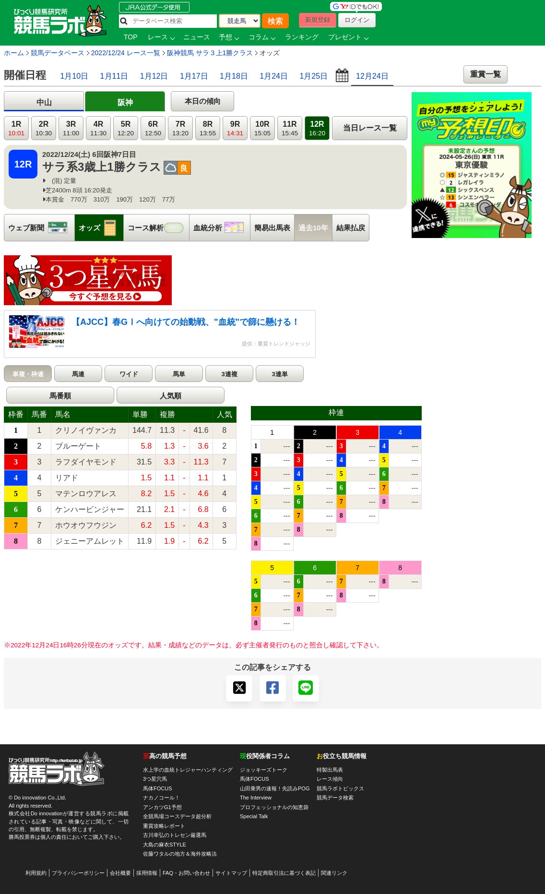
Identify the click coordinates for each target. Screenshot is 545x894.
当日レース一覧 (370, 128)
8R (208, 128)
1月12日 (154, 76)
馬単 (179, 374)
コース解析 (158, 228)
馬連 (78, 374)
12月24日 (372, 76)
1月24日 (274, 76)
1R (16, 128)
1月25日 (313, 76)
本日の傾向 (203, 101)
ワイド (128, 374)
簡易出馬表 (272, 228)
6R (153, 128)
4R (98, 128)
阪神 (125, 102)
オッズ (101, 228)
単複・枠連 (28, 374)
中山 (44, 102)
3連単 (279, 374)
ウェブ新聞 (41, 228)
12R (317, 128)
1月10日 (74, 76)
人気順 (170, 396)
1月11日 (114, 76)
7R (180, 128)
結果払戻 (350, 228)
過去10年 (313, 228)
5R (126, 128)
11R (290, 128)
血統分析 (221, 228)
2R (44, 128)
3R (71, 128)
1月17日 (194, 76)
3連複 (229, 374)
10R (262, 128)
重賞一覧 (485, 74)
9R (235, 128)
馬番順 (60, 396)
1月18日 (234, 76)
